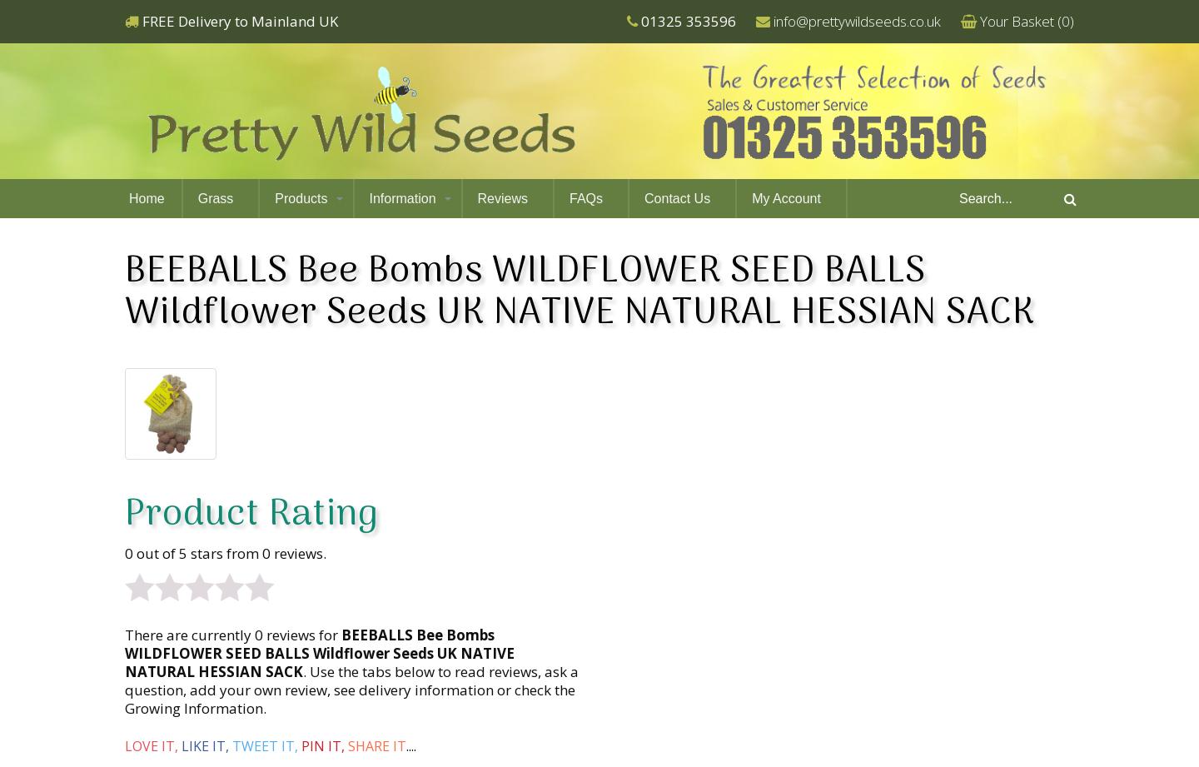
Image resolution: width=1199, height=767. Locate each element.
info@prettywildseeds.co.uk (857, 21)
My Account (786, 199)
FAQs (586, 199)
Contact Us (677, 199)
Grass (216, 199)
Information (403, 199)
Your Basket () (1027, 21)
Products (301, 199)
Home (147, 199)
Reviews (503, 199)
